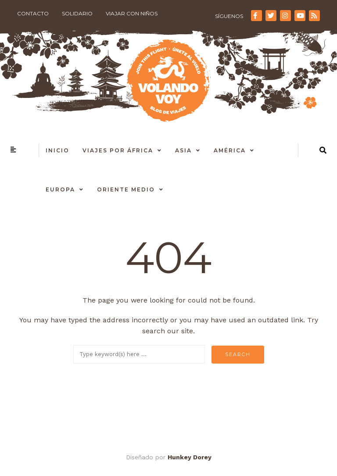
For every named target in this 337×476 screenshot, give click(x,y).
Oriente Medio (126, 189)
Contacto (33, 13)
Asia (183, 150)
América (230, 150)
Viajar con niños (132, 13)
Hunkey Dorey (190, 457)
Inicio (57, 150)
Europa (60, 189)
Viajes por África (117, 150)
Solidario (77, 13)
